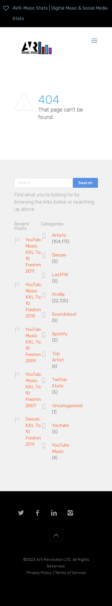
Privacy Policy (39, 572)
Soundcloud (64, 314)
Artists (59, 235)
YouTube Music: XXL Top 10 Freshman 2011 (35, 255)
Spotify (59, 334)
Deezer (59, 255)
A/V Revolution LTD (53, 559)
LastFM (60, 274)
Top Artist (58, 357)
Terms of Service (70, 572)
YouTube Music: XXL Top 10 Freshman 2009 (35, 345)
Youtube (60, 425)
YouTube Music (60, 448)
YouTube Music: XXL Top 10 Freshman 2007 (35, 390)
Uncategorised (67, 405)
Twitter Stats (59, 383)
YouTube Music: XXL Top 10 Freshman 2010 (35, 300)
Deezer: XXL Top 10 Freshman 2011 (35, 431)
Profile (58, 294)
